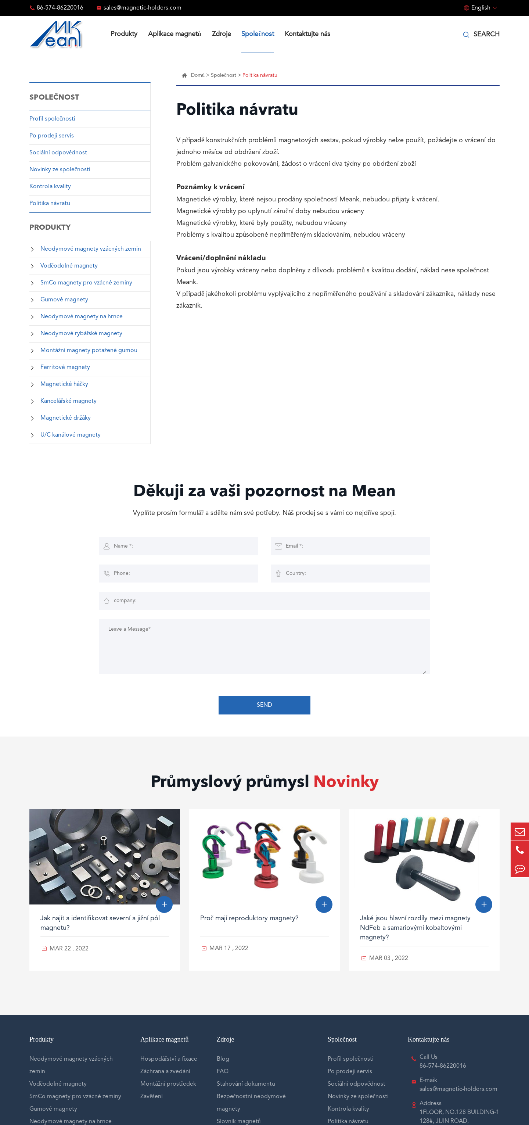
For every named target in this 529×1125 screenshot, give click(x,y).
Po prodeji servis (51, 136)
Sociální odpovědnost (58, 153)
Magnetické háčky (64, 384)
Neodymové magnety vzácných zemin (90, 249)
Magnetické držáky (65, 418)
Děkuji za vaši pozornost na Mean (264, 492)
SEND (264, 705)
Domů (198, 75)
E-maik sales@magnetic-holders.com (458, 1085)
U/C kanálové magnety (70, 435)
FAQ (222, 1072)
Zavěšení (151, 1097)
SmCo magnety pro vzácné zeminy (86, 283)
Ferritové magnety (65, 367)
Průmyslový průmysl (265, 783)
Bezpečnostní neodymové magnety (251, 1103)
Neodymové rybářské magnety (81, 334)
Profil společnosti (52, 119)
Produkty (124, 34)
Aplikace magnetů (174, 34)
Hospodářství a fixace (168, 1059)
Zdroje (221, 34)
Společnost (257, 34)
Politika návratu (49, 204)
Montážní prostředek (168, 1084)
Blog (223, 1059)
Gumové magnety (64, 300)
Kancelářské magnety (68, 401)
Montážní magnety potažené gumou (88, 351)
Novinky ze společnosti (59, 170)
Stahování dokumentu (246, 1084)
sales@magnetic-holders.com (142, 8)
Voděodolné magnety (69, 266)
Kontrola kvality (50, 187)
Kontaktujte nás (307, 34)
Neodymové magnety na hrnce (81, 317)
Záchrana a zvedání (165, 1072)
